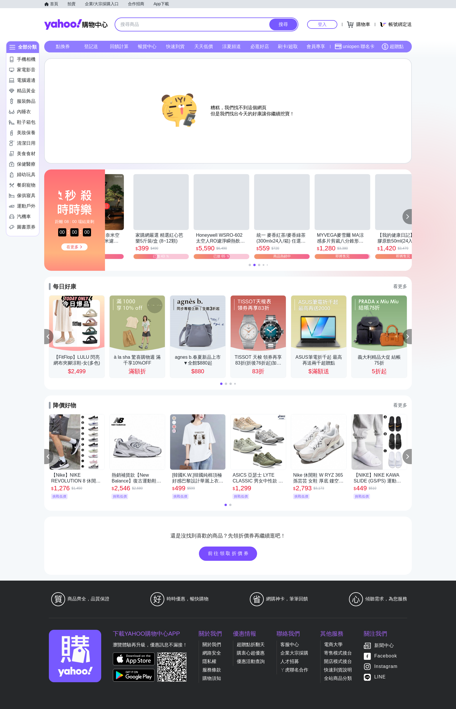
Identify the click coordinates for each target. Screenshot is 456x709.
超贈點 (393, 46)
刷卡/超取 (288, 46)
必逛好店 (259, 46)
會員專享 (316, 46)
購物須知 (211, 678)
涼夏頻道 (231, 46)
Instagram (386, 666)
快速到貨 (175, 46)
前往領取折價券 (229, 553)
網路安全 (211, 652)
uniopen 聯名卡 (355, 46)
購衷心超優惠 (251, 652)
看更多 (400, 286)
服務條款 (211, 669)
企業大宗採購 (294, 652)
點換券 (63, 46)
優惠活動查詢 (251, 661)
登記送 (91, 46)
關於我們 (211, 644)
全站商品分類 (338, 678)
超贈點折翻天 (251, 644)
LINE (380, 676)
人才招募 (289, 661)
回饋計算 (119, 46)
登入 (322, 24)
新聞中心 (384, 645)
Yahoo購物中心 (76, 24)
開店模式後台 (338, 661)
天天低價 (203, 46)
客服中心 (289, 644)
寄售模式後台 (338, 652)
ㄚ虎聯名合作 (294, 669)
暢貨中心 (147, 46)
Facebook (385, 655)
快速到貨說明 (338, 669)
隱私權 (209, 661)
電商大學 (333, 644)
